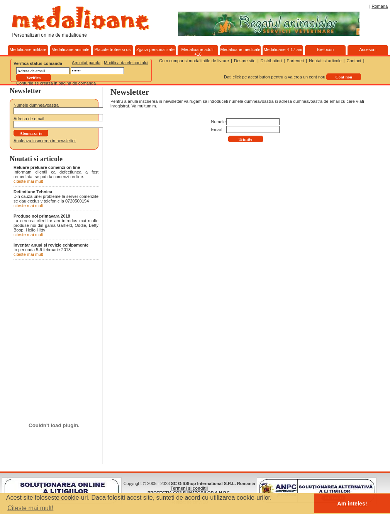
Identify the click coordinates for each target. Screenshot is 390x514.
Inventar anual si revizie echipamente (51, 245)
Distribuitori (271, 60)
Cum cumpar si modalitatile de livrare (194, 60)
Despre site (245, 60)
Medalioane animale (70, 49)
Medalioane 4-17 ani (283, 49)
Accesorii (367, 49)
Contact (354, 60)
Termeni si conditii (189, 488)
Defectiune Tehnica (33, 191)
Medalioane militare (28, 49)
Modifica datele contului (126, 62)
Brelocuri (325, 49)
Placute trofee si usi (113, 49)
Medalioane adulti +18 (197, 51)
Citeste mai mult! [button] (30, 508)
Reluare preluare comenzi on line (47, 167)
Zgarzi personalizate (155, 49)
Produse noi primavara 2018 (42, 216)
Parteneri (295, 60)
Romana (379, 6)
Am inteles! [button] (352, 503)
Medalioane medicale (240, 49)
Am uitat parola (86, 62)
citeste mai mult (28, 181)
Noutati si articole (325, 60)
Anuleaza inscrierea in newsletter (45, 140)
